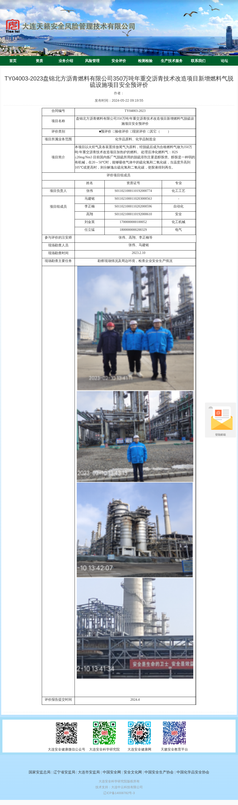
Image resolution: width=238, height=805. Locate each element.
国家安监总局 (40, 772)
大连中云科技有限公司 (127, 787)
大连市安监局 (89, 772)
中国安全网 (112, 772)
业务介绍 (66, 61)
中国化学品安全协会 (193, 772)
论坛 (224, 61)
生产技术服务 (172, 61)
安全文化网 (133, 772)
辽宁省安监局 (64, 772)
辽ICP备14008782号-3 (119, 793)
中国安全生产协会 (159, 772)
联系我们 (198, 61)
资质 (39, 61)
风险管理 (92, 61)
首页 (13, 61)
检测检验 (145, 61)
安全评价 (118, 61)
